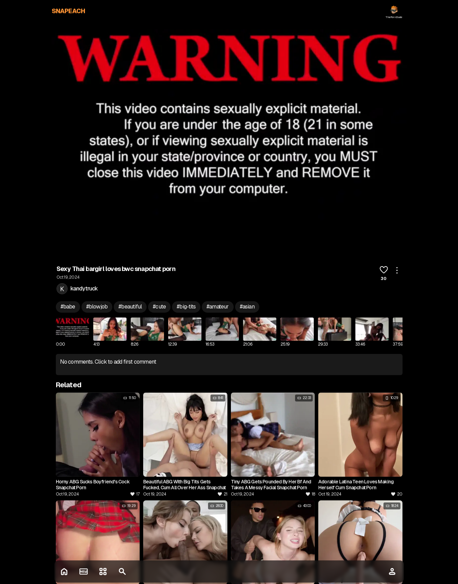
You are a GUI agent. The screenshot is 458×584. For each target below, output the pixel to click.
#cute (159, 306)
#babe (68, 306)
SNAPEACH (68, 11)
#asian (247, 306)
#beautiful (130, 306)
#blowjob (97, 306)
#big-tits (186, 306)
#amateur (218, 306)
